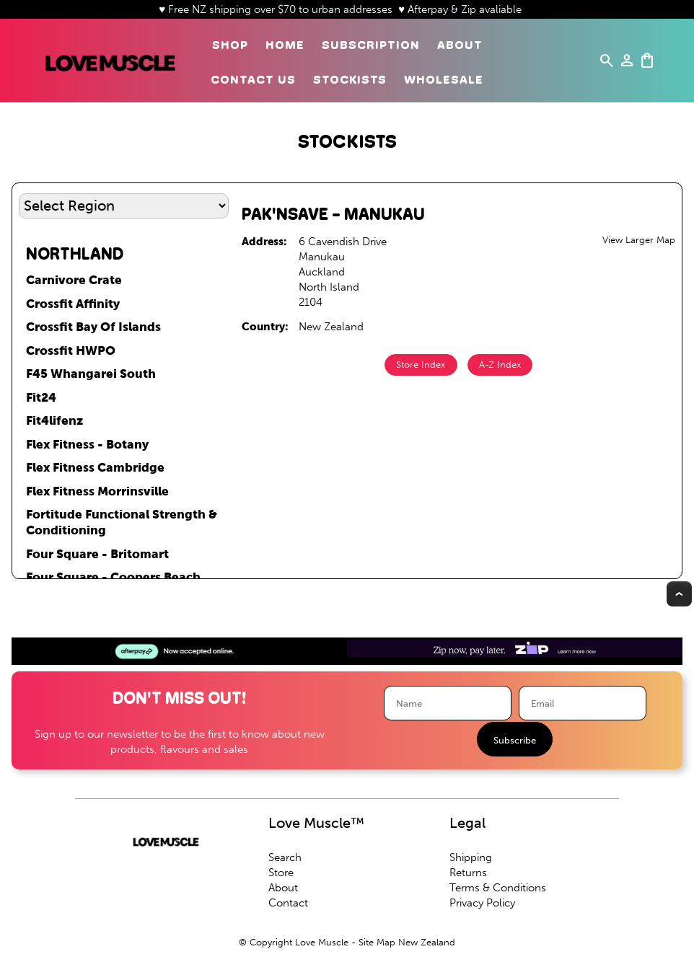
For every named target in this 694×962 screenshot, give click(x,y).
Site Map (377, 942)
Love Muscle (321, 942)
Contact (288, 902)
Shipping (470, 857)
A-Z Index (500, 364)
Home (284, 45)
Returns (468, 872)
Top (679, 593)
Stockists (350, 80)
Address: (264, 241)
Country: (265, 326)
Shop (230, 45)
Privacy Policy (482, 902)
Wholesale (443, 80)
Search (285, 857)
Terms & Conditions (497, 887)
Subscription (371, 45)
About (460, 45)
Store (281, 872)
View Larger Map (638, 239)
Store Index (420, 364)
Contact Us (253, 80)
